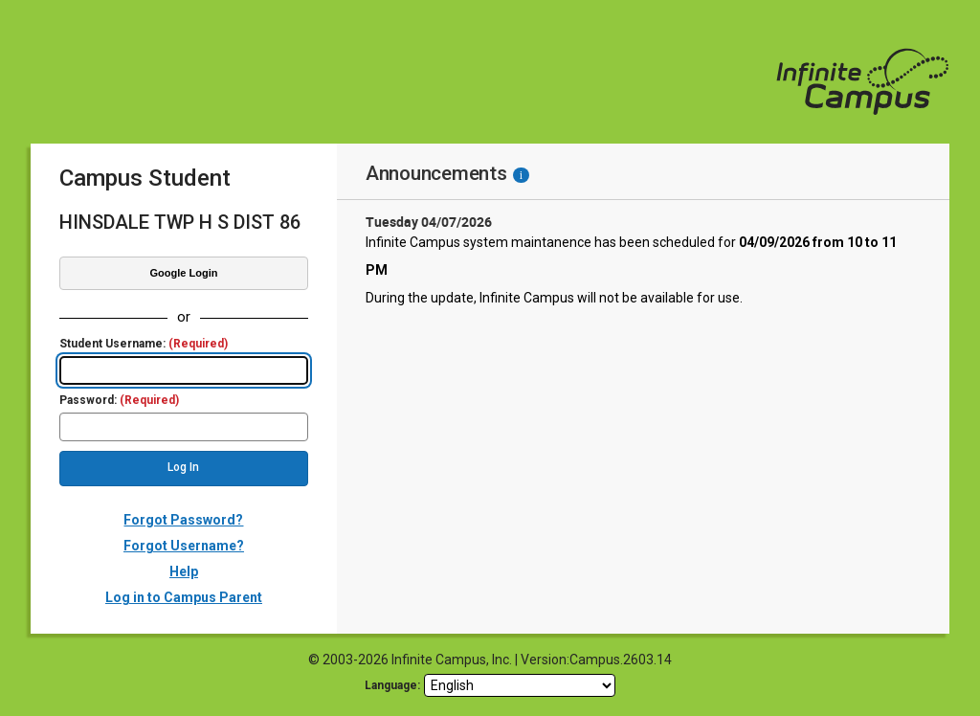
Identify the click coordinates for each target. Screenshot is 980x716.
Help (183, 571)
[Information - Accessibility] (521, 175)
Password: (119, 400)
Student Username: (143, 344)
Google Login (184, 273)
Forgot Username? (183, 545)
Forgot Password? (183, 519)
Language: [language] (392, 685)
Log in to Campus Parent (183, 597)
